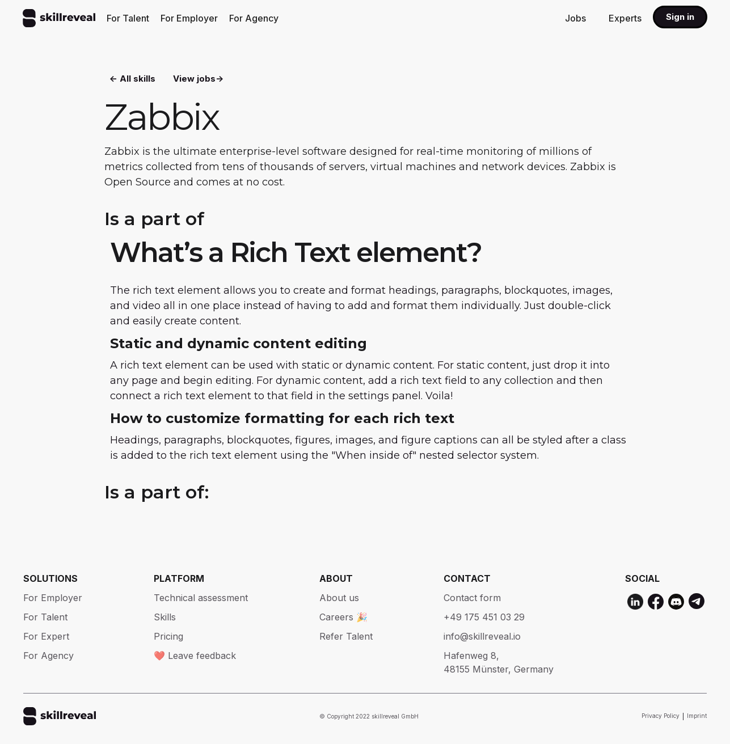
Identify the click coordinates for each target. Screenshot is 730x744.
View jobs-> (198, 79)
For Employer (189, 18)
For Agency (254, 18)
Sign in (680, 16)
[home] (59, 18)
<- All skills (132, 79)
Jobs (575, 18)
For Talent (128, 18)
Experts (625, 18)
